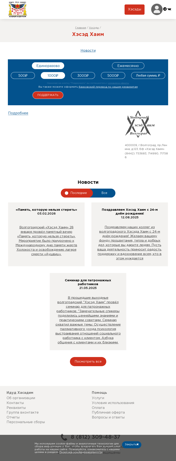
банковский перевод (108, 87)
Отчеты (13, 417)
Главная (80, 28)
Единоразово (48, 66)
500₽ (22, 75)
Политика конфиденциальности (80, 452)
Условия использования (113, 403)
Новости (88, 50)
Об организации (21, 398)
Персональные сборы (26, 422)
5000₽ (113, 75)
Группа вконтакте (23, 412)
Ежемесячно (128, 66)
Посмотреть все (88, 361)
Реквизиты (16, 408)
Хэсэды (134, 9)
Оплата (98, 408)
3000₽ (83, 75)
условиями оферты (118, 83)
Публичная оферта (108, 412)
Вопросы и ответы (108, 417)
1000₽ (53, 75)
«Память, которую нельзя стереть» (46, 209)
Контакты (15, 403)
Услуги (98, 398)
